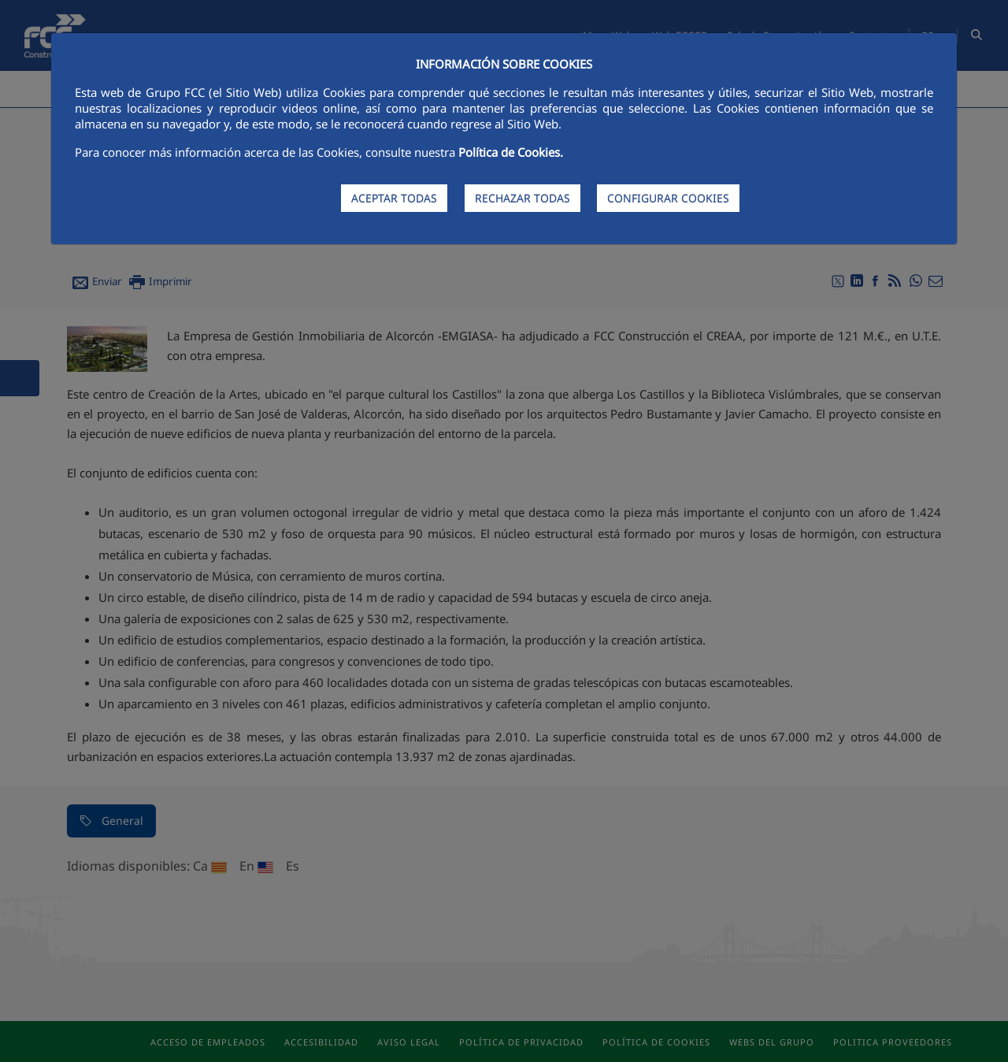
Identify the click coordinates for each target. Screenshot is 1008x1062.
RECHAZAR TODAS (522, 198)
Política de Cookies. (510, 152)
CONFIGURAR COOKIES (668, 198)
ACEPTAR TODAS (394, 198)
